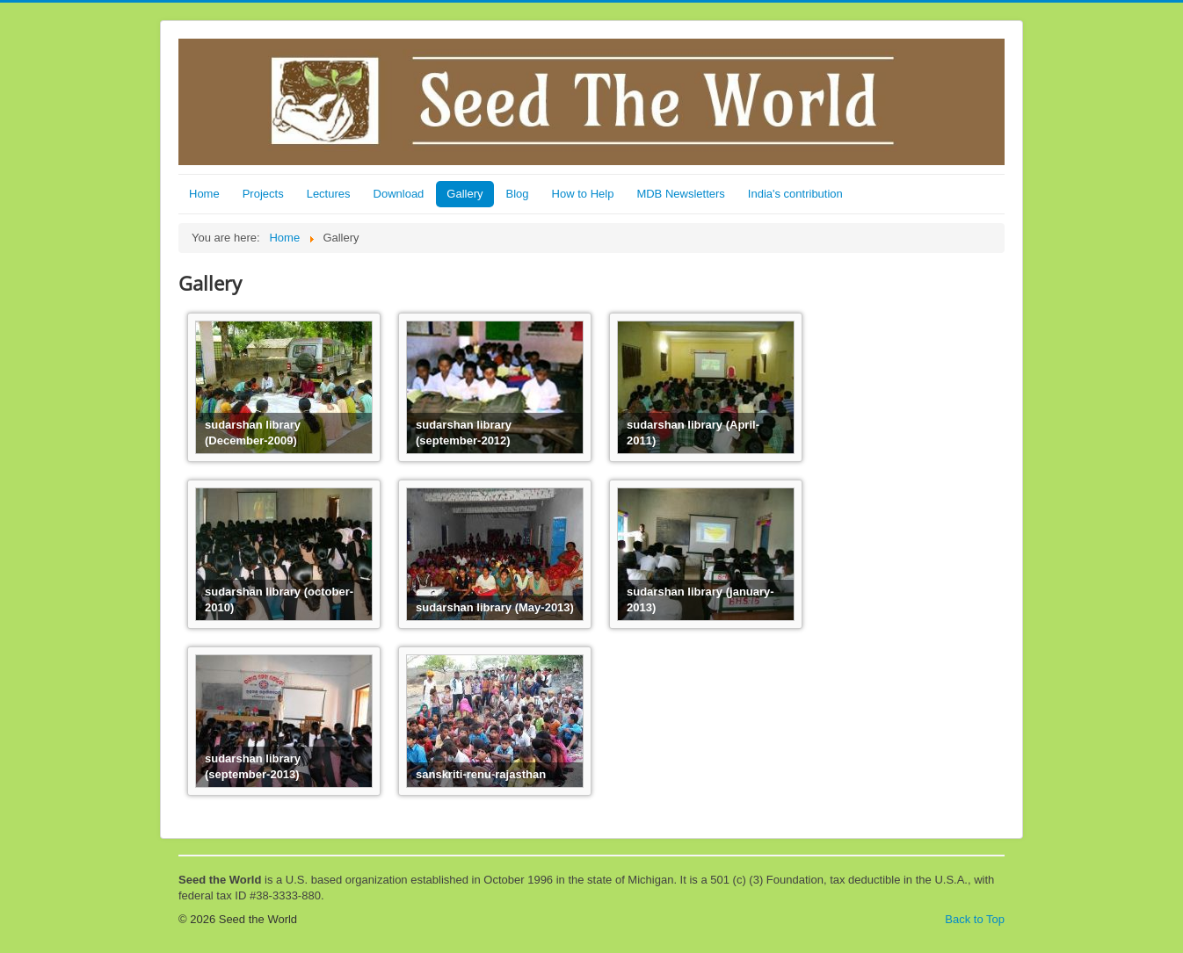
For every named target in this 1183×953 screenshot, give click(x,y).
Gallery (464, 193)
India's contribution (795, 193)
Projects (263, 193)
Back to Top (975, 919)
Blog (517, 193)
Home (204, 193)
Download (399, 193)
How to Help (583, 193)
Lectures (329, 193)
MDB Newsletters (680, 193)
